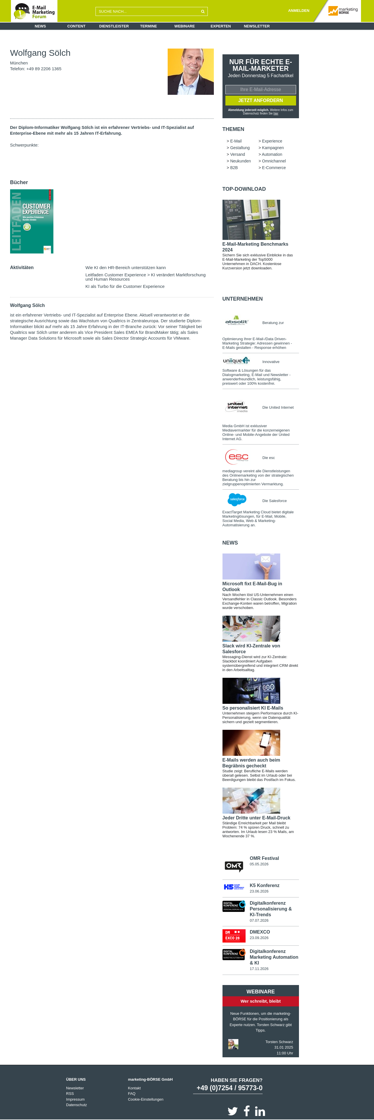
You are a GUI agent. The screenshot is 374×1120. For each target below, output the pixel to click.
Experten (221, 26)
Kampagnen (273, 147)
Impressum (75, 1099)
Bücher (19, 182)
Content (76, 26)
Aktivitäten (22, 267)
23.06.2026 (259, 891)
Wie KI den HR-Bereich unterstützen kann (125, 267)
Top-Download (244, 189)
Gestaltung (240, 147)
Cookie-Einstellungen (145, 1099)
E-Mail (236, 141)
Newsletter (257, 26)
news (230, 543)
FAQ (131, 1093)
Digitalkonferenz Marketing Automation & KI (274, 957)
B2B (234, 167)
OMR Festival (264, 858)
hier (276, 113)
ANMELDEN (298, 10)
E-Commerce (274, 167)
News (40, 26)
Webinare (184, 26)
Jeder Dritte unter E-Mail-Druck (256, 817)
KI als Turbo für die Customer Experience (124, 286)
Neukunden (240, 161)
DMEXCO (260, 932)
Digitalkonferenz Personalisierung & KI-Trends (271, 909)
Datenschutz (76, 1105)
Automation (272, 154)
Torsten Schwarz (279, 1042)
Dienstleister (114, 26)
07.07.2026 (259, 920)
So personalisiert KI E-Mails (252, 708)
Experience (272, 141)
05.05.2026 (259, 864)
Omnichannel (274, 161)
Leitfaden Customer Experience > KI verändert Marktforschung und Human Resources (145, 277)
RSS (70, 1093)
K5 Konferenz (264, 885)
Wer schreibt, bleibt (261, 1001)
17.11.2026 (259, 969)
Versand (237, 154)
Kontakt (134, 1088)
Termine (148, 26)
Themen (233, 129)
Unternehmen (242, 299)
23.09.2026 (259, 938)
